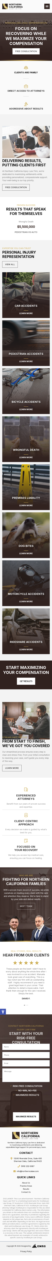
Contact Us (26, 1192)
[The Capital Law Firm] (26, 1135)
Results (26, 1189)
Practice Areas (26, 1186)
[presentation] (26, 1105)
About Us (26, 1183)
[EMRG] (39, 1246)
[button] (3, 1012)
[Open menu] (47, 6)
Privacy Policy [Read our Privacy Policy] (26, 1251)
